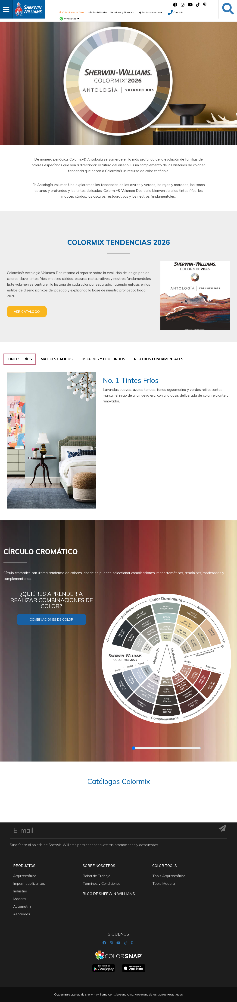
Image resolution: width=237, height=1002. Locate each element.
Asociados (21, 914)
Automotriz (22, 906)
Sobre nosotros (99, 865)
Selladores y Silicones (122, 12)
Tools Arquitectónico (168, 876)
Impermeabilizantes (29, 883)
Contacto (175, 12)
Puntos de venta (150, 12)
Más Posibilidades (97, 12)
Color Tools (164, 865)
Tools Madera (163, 883)
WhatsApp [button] (69, 18)
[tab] (19, 359)
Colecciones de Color (71, 12)
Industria (20, 891)
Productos (24, 865)
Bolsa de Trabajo (96, 876)
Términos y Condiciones (102, 883)
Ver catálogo (27, 312)
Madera (19, 899)
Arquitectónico (24, 876)
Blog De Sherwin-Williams (109, 893)
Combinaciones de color (51, 619)
